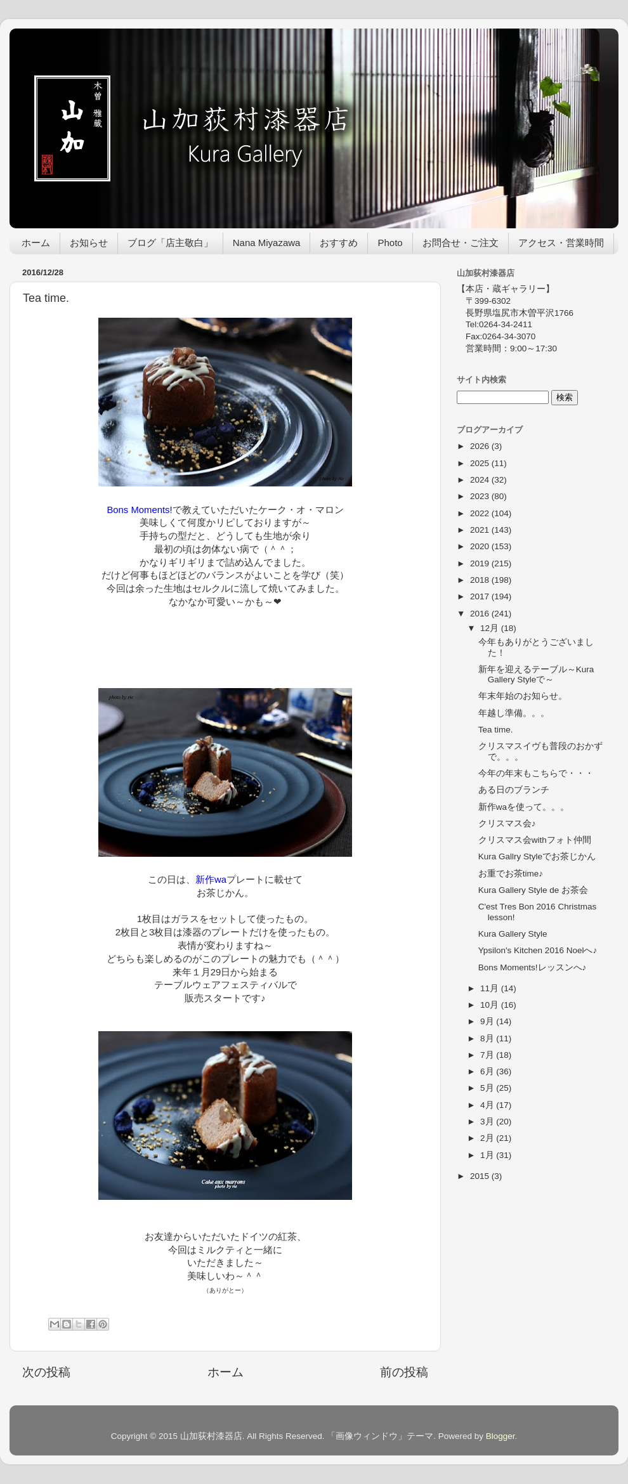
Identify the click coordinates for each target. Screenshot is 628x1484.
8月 (488, 1038)
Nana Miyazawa (267, 242)
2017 (481, 596)
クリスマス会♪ (507, 823)
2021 (481, 530)
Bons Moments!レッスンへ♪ (532, 967)
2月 (488, 1138)
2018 (481, 580)
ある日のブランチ (513, 790)
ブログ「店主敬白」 (170, 242)
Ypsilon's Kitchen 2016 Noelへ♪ (537, 950)
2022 (481, 513)
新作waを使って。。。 (523, 807)
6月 (488, 1071)
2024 (481, 480)
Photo (389, 242)
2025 (481, 463)
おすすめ (339, 242)
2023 (481, 496)
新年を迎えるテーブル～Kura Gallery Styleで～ (536, 674)
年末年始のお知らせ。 (522, 696)
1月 (488, 1155)
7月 (488, 1055)
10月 (490, 1005)
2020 (481, 546)
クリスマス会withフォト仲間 (534, 840)
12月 (490, 628)
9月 (488, 1021)
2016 (481, 613)
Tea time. (495, 729)
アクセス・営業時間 (561, 242)
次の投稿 (46, 1372)
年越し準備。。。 (513, 713)
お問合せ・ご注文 (460, 242)
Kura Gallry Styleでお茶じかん (537, 856)
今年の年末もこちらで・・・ (536, 773)
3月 (488, 1121)
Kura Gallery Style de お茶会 (533, 890)
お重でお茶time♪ (510, 873)
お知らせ (89, 242)
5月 (488, 1088)
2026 (481, 446)
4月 (488, 1105)
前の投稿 (404, 1372)
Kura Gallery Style (512, 934)
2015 (481, 1176)
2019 (481, 563)
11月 (490, 988)
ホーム (36, 242)
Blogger (500, 1436)
